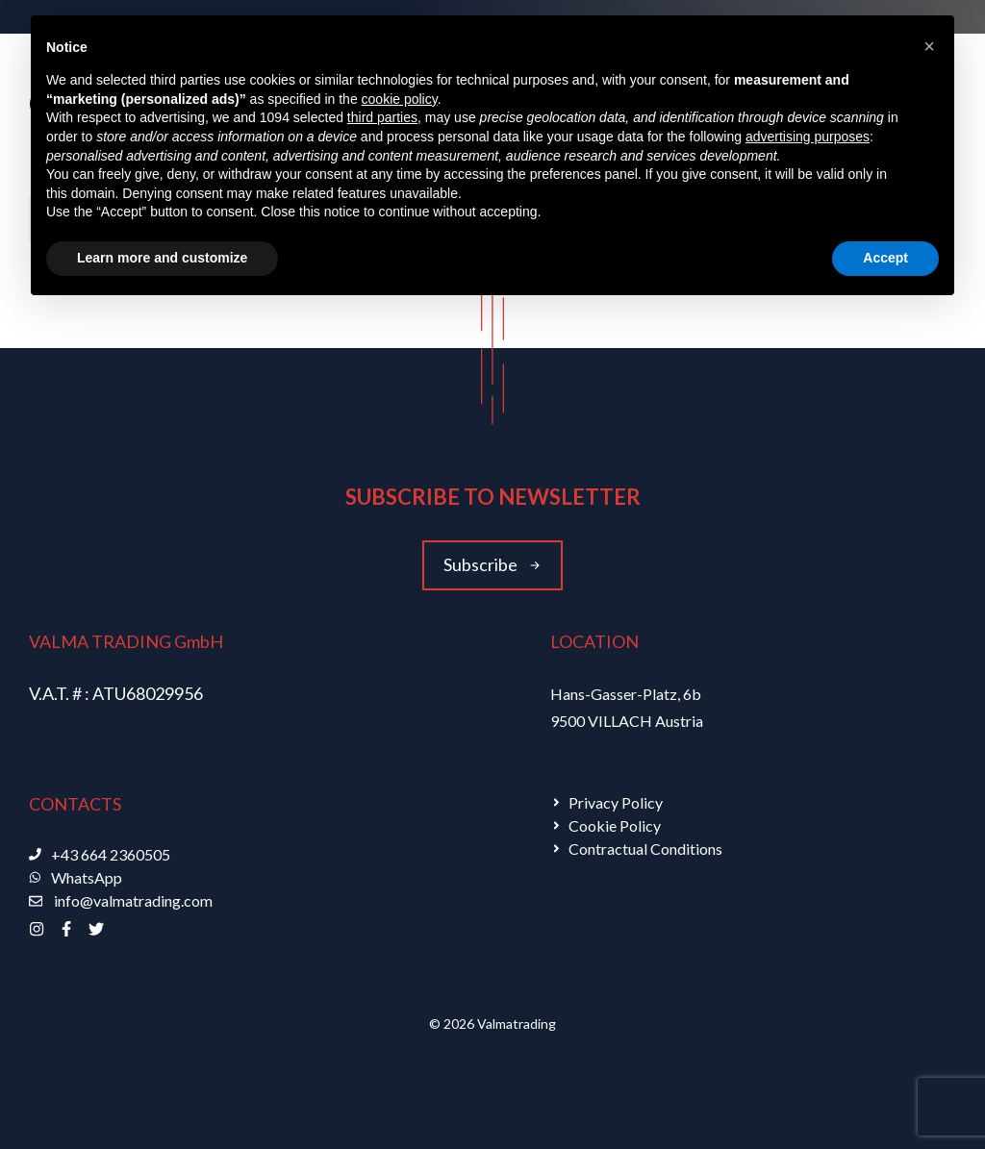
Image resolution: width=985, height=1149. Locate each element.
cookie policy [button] (400, 99)
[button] (929, 46)
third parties (382, 117)
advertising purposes (807, 136)
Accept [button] (885, 257)
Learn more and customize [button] (162, 257)
